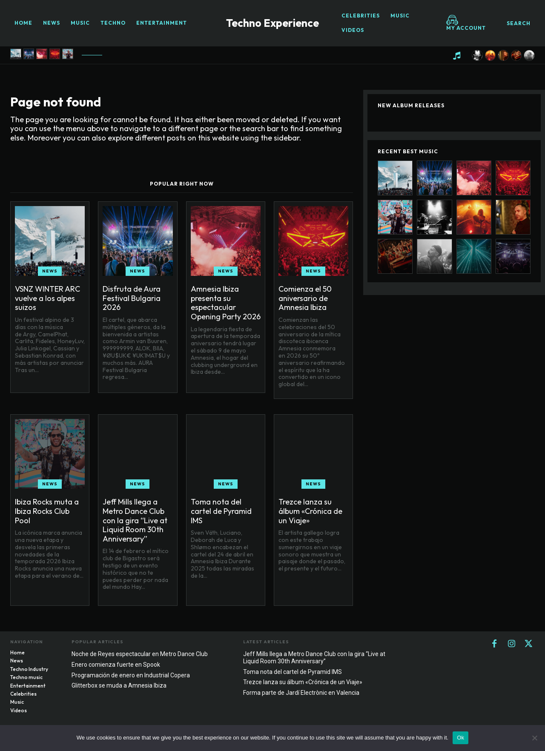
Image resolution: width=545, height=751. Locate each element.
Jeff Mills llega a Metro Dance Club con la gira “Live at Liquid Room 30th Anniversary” (135, 520)
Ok (460, 737)
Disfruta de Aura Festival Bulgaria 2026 (132, 298)
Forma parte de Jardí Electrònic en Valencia (301, 692)
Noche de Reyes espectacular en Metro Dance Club (140, 654)
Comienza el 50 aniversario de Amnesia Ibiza (305, 298)
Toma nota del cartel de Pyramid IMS (221, 511)
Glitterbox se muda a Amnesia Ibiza (119, 685)
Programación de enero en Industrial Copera (131, 675)
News (49, 271)
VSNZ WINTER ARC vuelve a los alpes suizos (47, 298)
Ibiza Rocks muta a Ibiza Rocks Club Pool (47, 511)
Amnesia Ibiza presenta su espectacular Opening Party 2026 (226, 302)
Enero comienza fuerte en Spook (116, 664)
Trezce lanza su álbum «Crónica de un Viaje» (310, 511)
